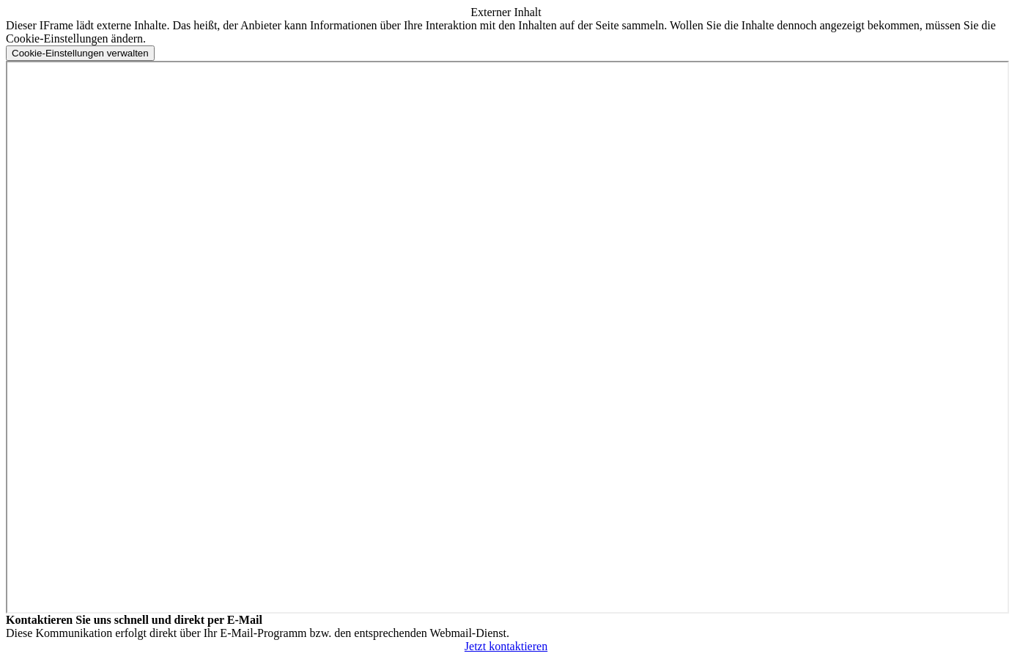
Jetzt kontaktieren (506, 646)
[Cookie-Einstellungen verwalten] (80, 53)
